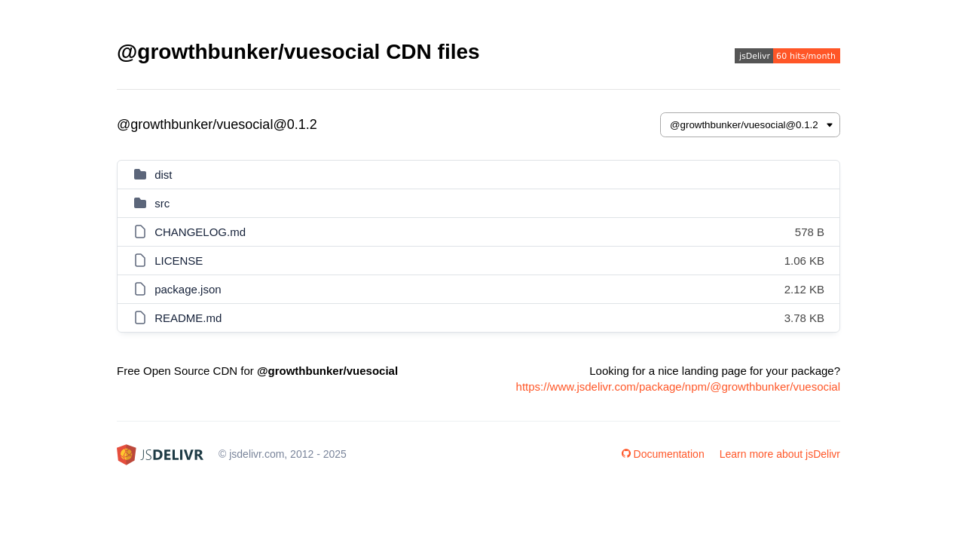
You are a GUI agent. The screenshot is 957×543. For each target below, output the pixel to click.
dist (163, 174)
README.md (188, 317)
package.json (187, 289)
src (162, 203)
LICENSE (178, 260)
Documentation (663, 454)
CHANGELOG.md (200, 231)
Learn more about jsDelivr (780, 454)
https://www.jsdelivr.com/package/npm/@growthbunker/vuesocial (678, 386)
